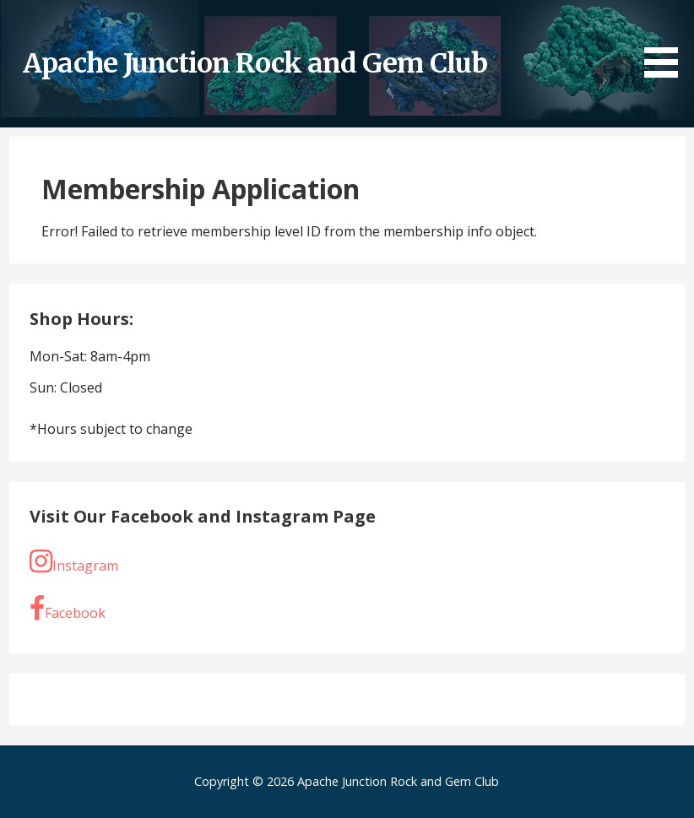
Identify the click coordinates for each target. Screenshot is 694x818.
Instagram (74, 561)
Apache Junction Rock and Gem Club (254, 63)
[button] (667, 41)
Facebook (68, 608)
